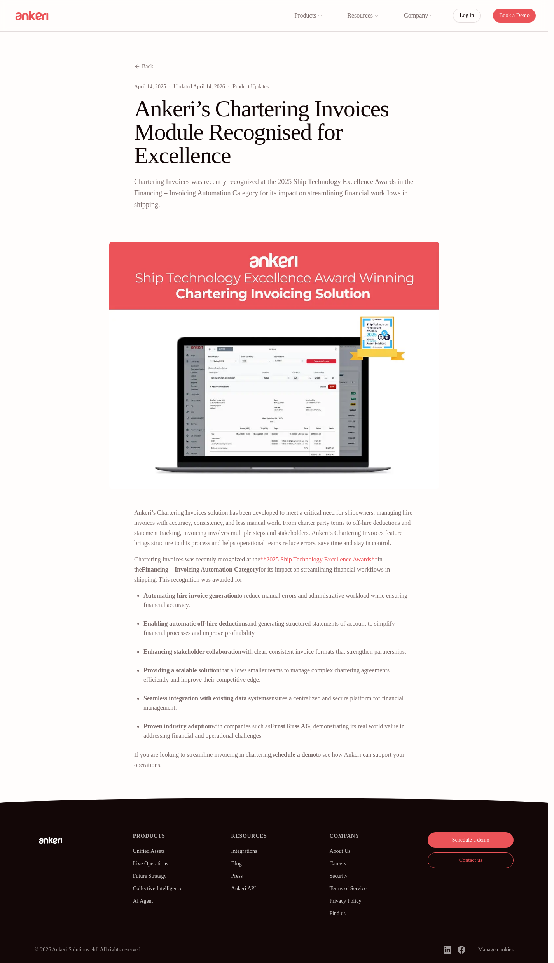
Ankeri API (243, 888)
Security (338, 876)
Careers (337, 864)
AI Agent (143, 901)
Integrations (244, 851)
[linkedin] (447, 950)
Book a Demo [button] (514, 15)
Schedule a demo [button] (470, 840)
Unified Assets (149, 851)
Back (143, 66)
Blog (236, 864)
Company (419, 15)
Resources (363, 15)
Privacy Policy (345, 901)
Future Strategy (150, 876)
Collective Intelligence (157, 888)
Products (308, 15)
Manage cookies (496, 949)
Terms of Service (347, 888)
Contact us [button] (470, 860)
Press (237, 876)
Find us (337, 913)
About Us (339, 851)
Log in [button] (467, 15)
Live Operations (150, 864)
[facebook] (461, 950)
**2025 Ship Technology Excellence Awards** (318, 559)
